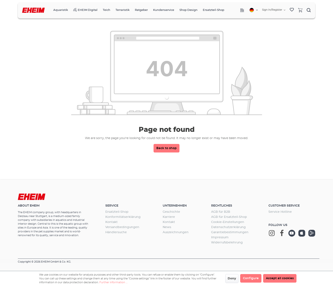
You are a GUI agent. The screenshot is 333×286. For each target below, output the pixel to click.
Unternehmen (175, 205)
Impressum (220, 237)
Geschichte (171, 211)
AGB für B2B (220, 211)
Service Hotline (280, 211)
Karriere (169, 217)
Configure (251, 278)
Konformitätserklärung (123, 217)
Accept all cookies (280, 278)
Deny (232, 278)
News (167, 227)
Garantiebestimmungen (229, 232)
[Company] (242, 10)
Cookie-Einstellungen (227, 222)
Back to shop (166, 148)
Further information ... (113, 282)
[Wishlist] (292, 10)
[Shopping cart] (300, 10)
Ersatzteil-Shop (116, 211)
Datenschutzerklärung (228, 227)
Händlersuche (116, 232)
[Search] (309, 10)
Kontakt (111, 222)
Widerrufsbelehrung (227, 242)
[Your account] (274, 10)
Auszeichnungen (176, 232)
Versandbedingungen (122, 227)
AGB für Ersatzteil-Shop (229, 217)
